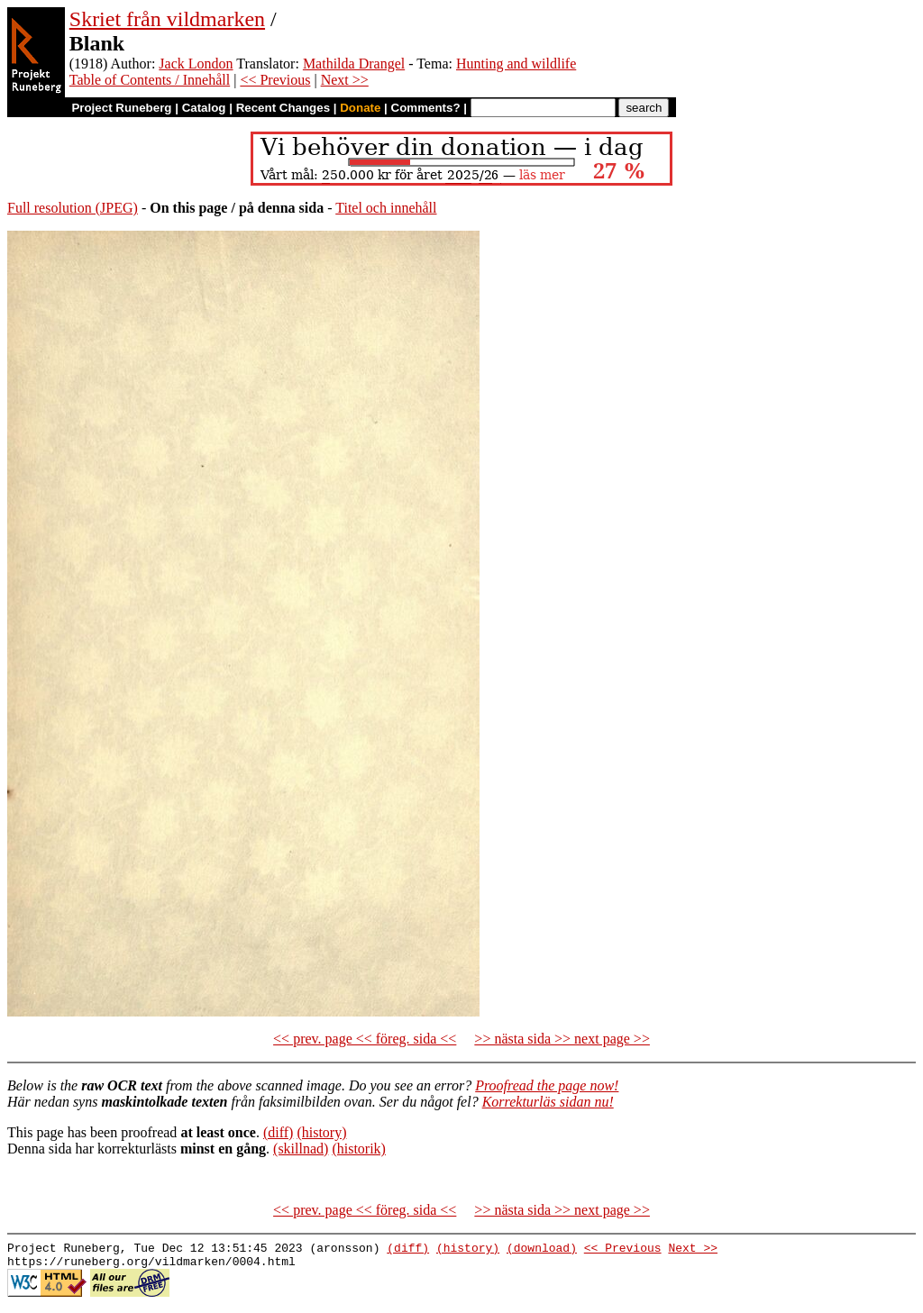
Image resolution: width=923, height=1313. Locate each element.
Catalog (204, 107)
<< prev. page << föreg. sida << (364, 1038)
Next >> (345, 79)
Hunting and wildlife (516, 63)
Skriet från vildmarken (167, 19)
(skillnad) (300, 1148)
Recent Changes (283, 107)
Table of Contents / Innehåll (149, 79)
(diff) (278, 1132)
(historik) (359, 1148)
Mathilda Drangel (354, 63)
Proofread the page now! (546, 1085)
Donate (360, 107)
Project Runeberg (121, 107)
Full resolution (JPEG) (72, 207)
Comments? (426, 107)
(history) (321, 1132)
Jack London (196, 63)
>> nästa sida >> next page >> (562, 1038)
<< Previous (275, 79)
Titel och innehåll (385, 207)
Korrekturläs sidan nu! (548, 1101)
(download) (542, 1250)
